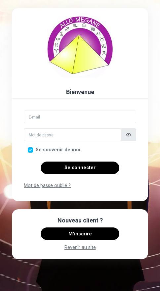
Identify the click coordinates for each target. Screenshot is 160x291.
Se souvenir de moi (58, 150)
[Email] (80, 117)
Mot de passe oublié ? (47, 185)
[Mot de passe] (72, 134)
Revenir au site (80, 247)
